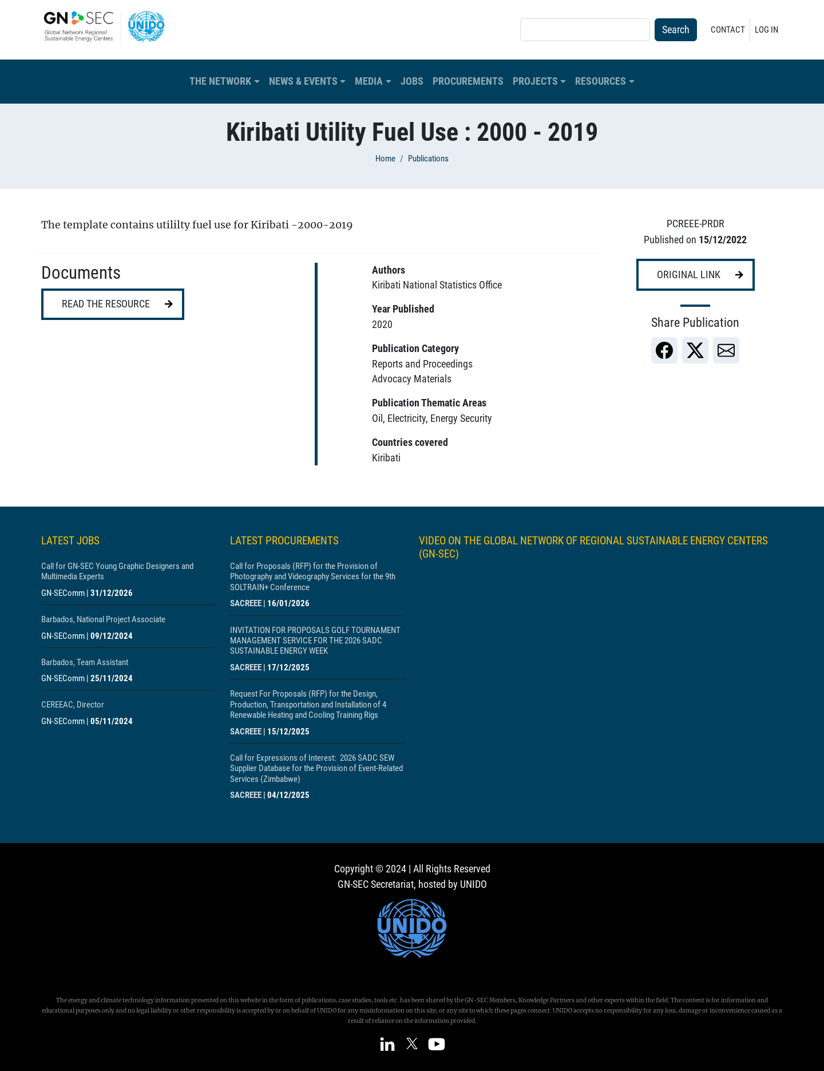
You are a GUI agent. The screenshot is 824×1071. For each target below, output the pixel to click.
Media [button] (369, 81)
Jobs (412, 81)
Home (385, 158)
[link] (664, 350)
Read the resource (106, 304)
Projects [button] (535, 81)
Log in (766, 30)
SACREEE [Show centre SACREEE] (246, 603)
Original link (688, 274)
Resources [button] (600, 81)
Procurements (468, 81)
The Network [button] (220, 81)
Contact (728, 30)
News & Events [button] (303, 81)
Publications (428, 158)
